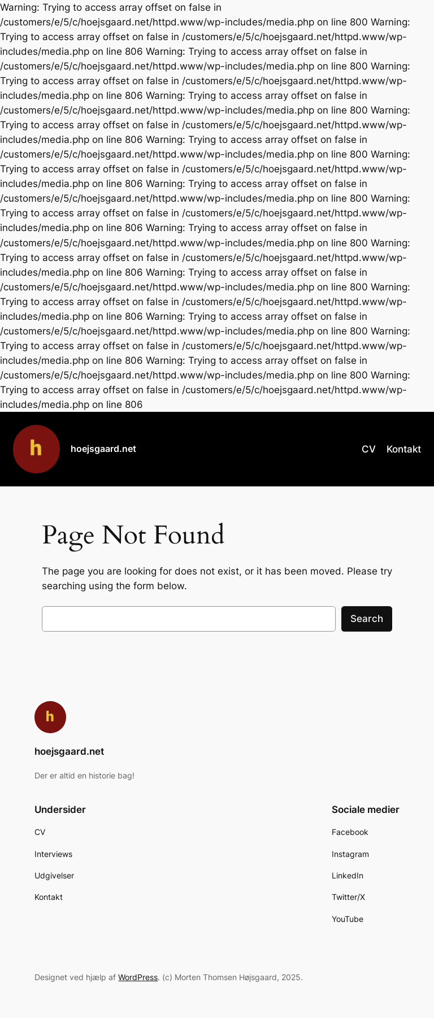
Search (366, 618)
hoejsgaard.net (103, 448)
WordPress (138, 977)
